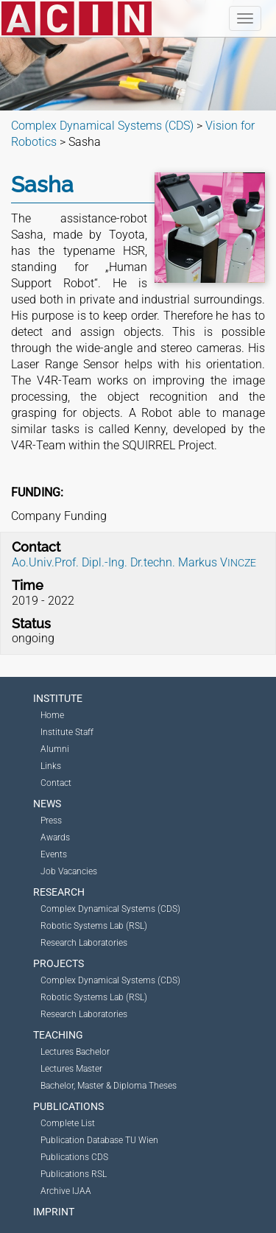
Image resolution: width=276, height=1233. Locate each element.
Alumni (54, 749)
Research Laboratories (83, 943)
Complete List (67, 1123)
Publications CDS (74, 1157)
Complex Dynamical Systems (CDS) (110, 909)
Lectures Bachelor (75, 1052)
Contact (55, 783)
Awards (55, 837)
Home (52, 715)
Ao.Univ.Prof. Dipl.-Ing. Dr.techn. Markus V (134, 562)
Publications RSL (73, 1174)
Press (51, 820)
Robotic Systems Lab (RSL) (93, 926)
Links (50, 766)
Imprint (53, 1212)
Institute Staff (66, 732)
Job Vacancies (68, 871)
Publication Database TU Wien (99, 1140)
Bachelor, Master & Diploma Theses (108, 1086)
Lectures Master (71, 1069)
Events (53, 854)
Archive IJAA (65, 1191)
